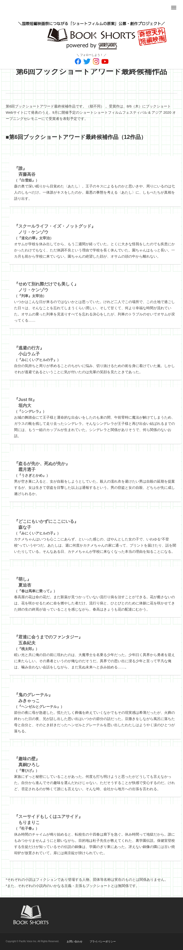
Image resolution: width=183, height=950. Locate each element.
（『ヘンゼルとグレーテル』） (39, 701)
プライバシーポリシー (103, 941)
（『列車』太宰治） (46, 290)
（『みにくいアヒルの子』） (37, 354)
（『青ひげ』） (27, 765)
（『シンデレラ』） (30, 405)
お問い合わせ (74, 941)
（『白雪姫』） (26, 174)
